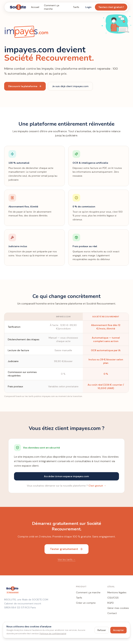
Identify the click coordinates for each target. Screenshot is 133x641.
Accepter (118, 630)
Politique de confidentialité (52, 633)
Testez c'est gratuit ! (111, 7)
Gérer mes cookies (118, 608)
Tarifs (76, 7)
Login (88, 7)
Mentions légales (116, 592)
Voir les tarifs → (67, 559)
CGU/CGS (113, 597)
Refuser (101, 630)
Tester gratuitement (66, 549)
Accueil (35, 7)
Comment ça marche (51, 7)
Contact (112, 613)
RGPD (110, 602)
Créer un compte (86, 602)
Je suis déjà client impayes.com (70, 86)
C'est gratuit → (97, 485)
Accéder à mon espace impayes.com (66, 476)
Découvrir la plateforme (25, 86)
